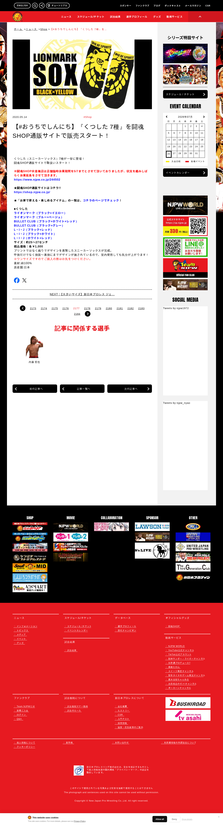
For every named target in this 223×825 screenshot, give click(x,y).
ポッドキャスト (173, 5)
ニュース (66, 16)
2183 (141, 308)
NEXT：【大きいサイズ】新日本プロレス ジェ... (82, 294)
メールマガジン (193, 5)
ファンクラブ (142, 5)
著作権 (69, 742)
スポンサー (125, 5)
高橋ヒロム (174, 666)
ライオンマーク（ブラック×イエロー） (40, 213)
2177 (76, 308)
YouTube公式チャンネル (181, 650)
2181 (120, 308)
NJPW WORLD (176, 645)
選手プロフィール (137, 16)
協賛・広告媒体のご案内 (130, 727)
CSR (207, 5)
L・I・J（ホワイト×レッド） (33, 238)
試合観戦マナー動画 (77, 706)
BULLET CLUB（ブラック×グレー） (39, 225)
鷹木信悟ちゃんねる (178, 679)
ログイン (21, 714)
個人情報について (26, 742)
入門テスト (123, 718)
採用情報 (122, 722)
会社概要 (122, 706)
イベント (21, 638)
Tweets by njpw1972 (176, 308)
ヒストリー (123, 710)
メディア (21, 634)
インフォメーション (27, 626)
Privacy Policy (80, 821)
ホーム (18, 29)
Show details (187, 819)
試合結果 (115, 16)
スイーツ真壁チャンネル (181, 671)
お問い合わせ (122, 742)
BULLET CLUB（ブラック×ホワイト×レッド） (46, 221)
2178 (87, 308)
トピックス (22, 630)
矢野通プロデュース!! (179, 662)
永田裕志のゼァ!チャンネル (182, 683)
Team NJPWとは (26, 706)
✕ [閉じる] (219, 816)
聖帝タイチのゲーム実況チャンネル (186, 675)
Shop (43, 29)
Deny (174, 819)
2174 (44, 308)
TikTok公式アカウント (180, 654)
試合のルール (74, 710)
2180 (109, 308)
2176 (66, 308)
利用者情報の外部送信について (180, 742)
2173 (33, 308)
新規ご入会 (22, 710)
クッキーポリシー (26, 746)
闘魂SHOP (174, 626)
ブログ (156, 5)
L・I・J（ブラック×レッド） (33, 229)
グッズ (20, 642)
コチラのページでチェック (101, 200)
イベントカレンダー (178, 172)
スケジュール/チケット (91, 16)
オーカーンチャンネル (179, 687)
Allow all (160, 819)
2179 (98, 308)
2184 (77, 314)
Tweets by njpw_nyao (176, 402)
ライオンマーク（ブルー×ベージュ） (39, 217)
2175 (55, 308)
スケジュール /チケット (79, 626)
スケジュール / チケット (180, 94)
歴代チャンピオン (127, 630)
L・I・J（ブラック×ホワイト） (35, 234)
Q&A (19, 718)
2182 (131, 308)
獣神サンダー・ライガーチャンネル (186, 658)
